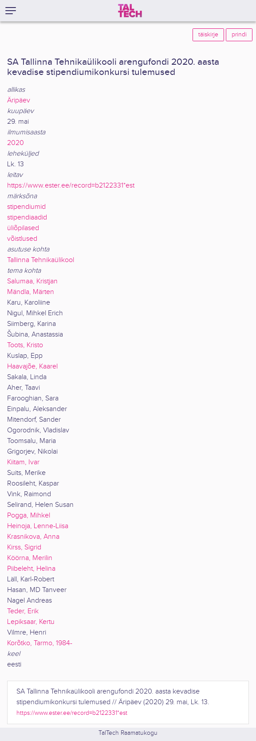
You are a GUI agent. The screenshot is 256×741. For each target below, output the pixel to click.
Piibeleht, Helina (31, 569)
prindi (239, 34)
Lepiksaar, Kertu (31, 622)
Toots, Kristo (25, 345)
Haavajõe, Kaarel (32, 366)
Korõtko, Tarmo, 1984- (39, 643)
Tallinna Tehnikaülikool (40, 260)
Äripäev (18, 100)
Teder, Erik (23, 611)
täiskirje (208, 34)
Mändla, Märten (30, 292)
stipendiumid (26, 207)
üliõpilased (23, 228)
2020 (15, 143)
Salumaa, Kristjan (32, 281)
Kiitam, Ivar (23, 462)
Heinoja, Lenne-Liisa (37, 526)
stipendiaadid (27, 217)
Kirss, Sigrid (24, 547)
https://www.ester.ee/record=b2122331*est (70, 185)
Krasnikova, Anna (33, 537)
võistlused (22, 239)
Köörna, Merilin (29, 558)
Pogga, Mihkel (28, 515)
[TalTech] (130, 11)
